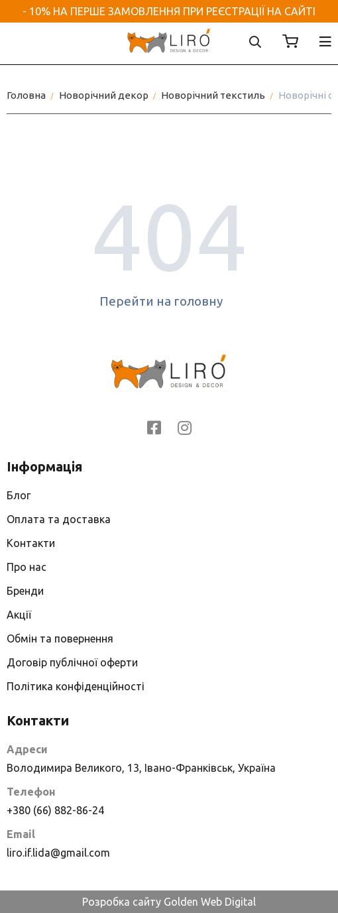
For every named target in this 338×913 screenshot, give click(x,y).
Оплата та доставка (59, 519)
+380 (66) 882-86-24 (55, 810)
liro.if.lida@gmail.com (58, 853)
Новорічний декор (103, 95)
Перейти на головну (169, 301)
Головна (26, 95)
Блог (18, 495)
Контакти (31, 543)
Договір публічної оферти (72, 662)
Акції (19, 615)
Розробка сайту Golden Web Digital (169, 902)
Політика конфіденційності (75, 686)
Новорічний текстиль (213, 95)
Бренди (25, 591)
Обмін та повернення (60, 638)
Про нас (26, 567)
